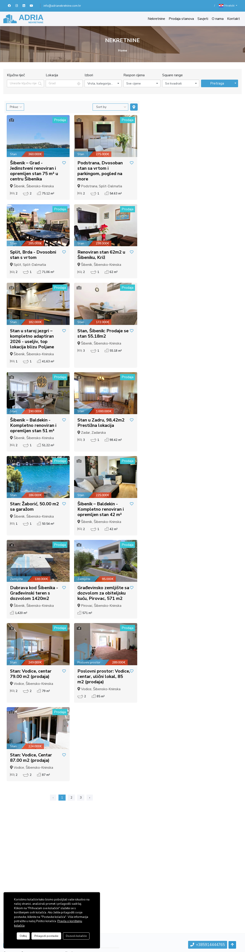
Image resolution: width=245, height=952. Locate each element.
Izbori (89, 75)
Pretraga (217, 83)
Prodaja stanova (181, 18)
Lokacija (52, 75)
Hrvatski (227, 6)
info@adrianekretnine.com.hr (62, 6)
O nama (218, 18)
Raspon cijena (134, 75)
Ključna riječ (16, 75)
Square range (172, 75)
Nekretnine (156, 18)
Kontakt (233, 18)
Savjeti (202, 18)
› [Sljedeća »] (89, 797)
